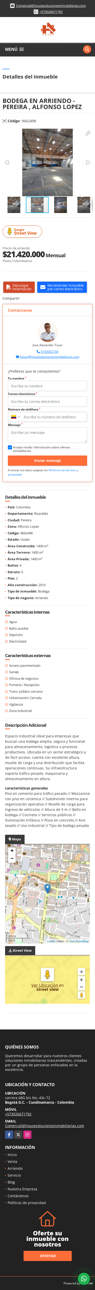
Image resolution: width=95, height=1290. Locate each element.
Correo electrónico (22, 394)
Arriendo (15, 1168)
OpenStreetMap (79, 941)
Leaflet (51, 941)
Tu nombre (17, 378)
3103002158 (49, 352)
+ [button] (12, 851)
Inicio (6, 69)
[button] (88, 133)
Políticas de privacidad (27, 1202)
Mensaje (15, 425)
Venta (12, 1161)
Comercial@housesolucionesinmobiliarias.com (51, 5)
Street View (23, 231)
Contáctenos (18, 1195)
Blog (11, 1182)
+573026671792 (51, 11)
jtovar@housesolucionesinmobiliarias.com (49, 357)
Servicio (14, 1175)
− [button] (12, 859)
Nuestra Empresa (22, 1189)
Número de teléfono (24, 409)
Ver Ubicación (45, 985)
